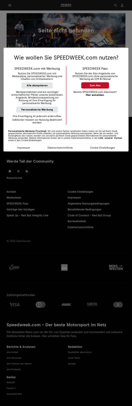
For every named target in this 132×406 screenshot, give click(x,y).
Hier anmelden (95, 94)
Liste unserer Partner (110, 138)
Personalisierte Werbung (37, 109)
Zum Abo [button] (95, 85)
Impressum (23, 147)
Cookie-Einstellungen (102, 147)
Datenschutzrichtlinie (60, 147)
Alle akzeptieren (37, 85)
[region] (66, 99)
